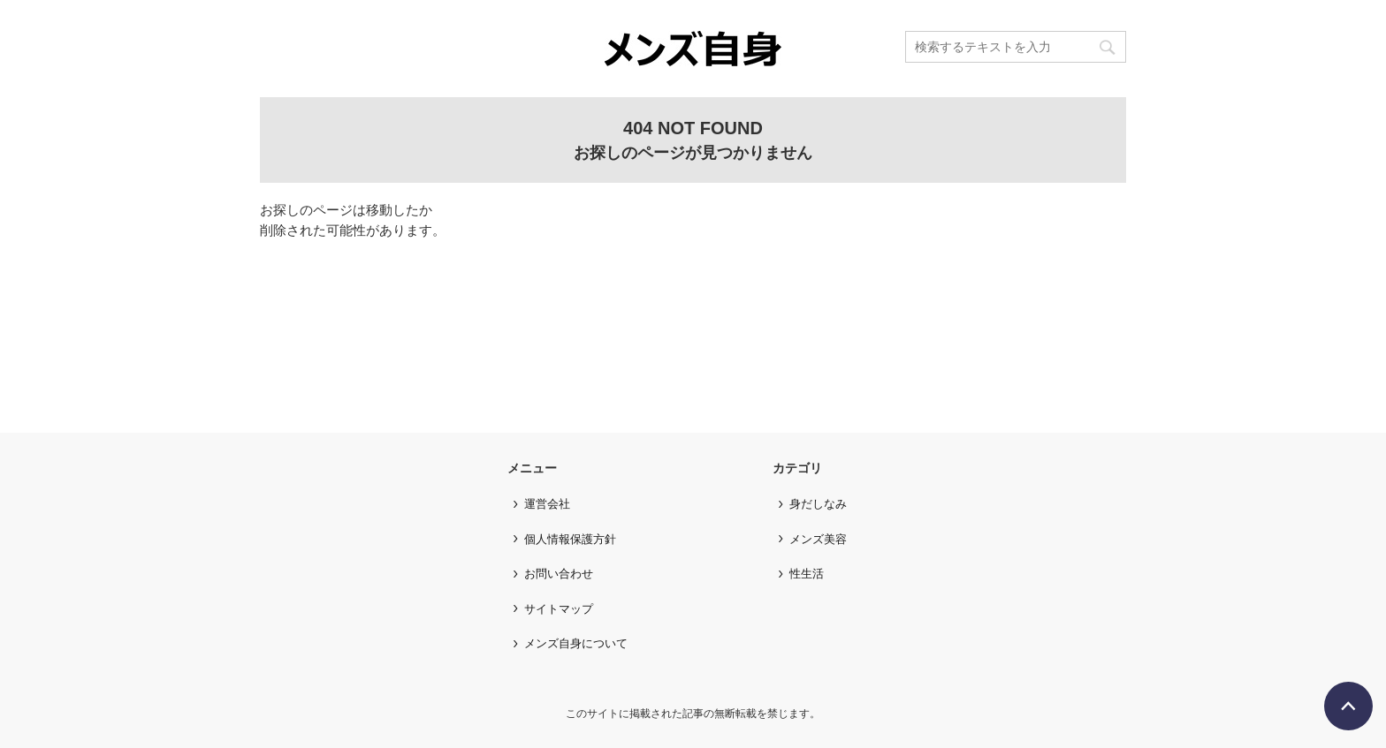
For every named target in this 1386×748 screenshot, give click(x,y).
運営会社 (547, 503)
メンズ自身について (576, 643)
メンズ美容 (818, 539)
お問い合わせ (558, 573)
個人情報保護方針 (570, 539)
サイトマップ (558, 609)
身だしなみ (818, 503)
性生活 (806, 573)
